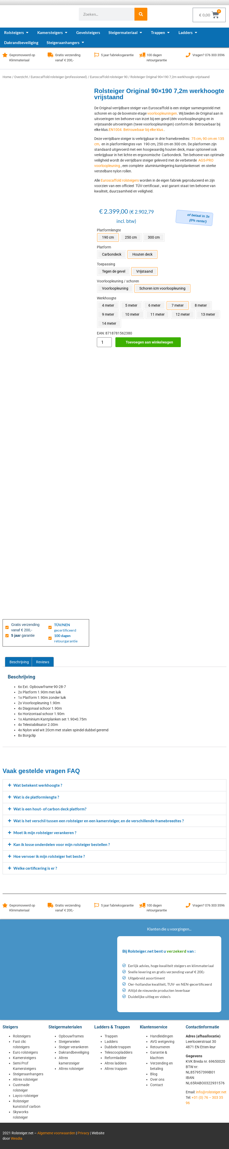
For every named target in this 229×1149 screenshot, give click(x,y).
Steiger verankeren (73, 1047)
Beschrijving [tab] (19, 662)
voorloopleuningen (162, 113)
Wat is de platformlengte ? (36, 797)
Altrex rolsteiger (25, 1079)
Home (7, 77)
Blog (153, 1074)
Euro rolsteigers (25, 1052)
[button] (114, 785)
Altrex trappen (116, 1069)
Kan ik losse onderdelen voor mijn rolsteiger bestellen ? (61, 844)
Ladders (111, 1041)
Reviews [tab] (42, 662)
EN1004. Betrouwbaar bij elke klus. (136, 130)
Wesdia (16, 1138)
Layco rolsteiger (25, 1096)
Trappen (111, 1036)
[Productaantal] (104, 342)
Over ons (157, 1079)
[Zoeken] (140, 14)
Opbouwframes (71, 1036)
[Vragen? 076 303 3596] (188, 55)
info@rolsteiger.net (211, 1092)
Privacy (83, 1133)
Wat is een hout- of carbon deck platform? (49, 809)
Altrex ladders (115, 1063)
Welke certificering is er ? (35, 868)
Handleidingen (161, 1036)
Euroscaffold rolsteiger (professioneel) (59, 77)
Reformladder (115, 1058)
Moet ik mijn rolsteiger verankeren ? (44, 832)
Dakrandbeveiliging (74, 1052)
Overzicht (21, 77)
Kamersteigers (24, 1058)
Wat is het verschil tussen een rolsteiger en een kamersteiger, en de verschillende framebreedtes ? (98, 820)
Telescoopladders (118, 1052)
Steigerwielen (69, 1041)
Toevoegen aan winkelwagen (149, 342)
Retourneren (160, 1047)
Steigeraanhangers (28, 1074)
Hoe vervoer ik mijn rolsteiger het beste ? (49, 856)
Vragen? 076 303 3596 (208, 55)
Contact (156, 1085)
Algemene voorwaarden (56, 1133)
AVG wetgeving (162, 1041)
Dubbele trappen (118, 1047)
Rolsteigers (22, 1036)
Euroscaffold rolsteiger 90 (109, 77)
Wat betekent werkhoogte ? (37, 785)
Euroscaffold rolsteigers (120, 180)
